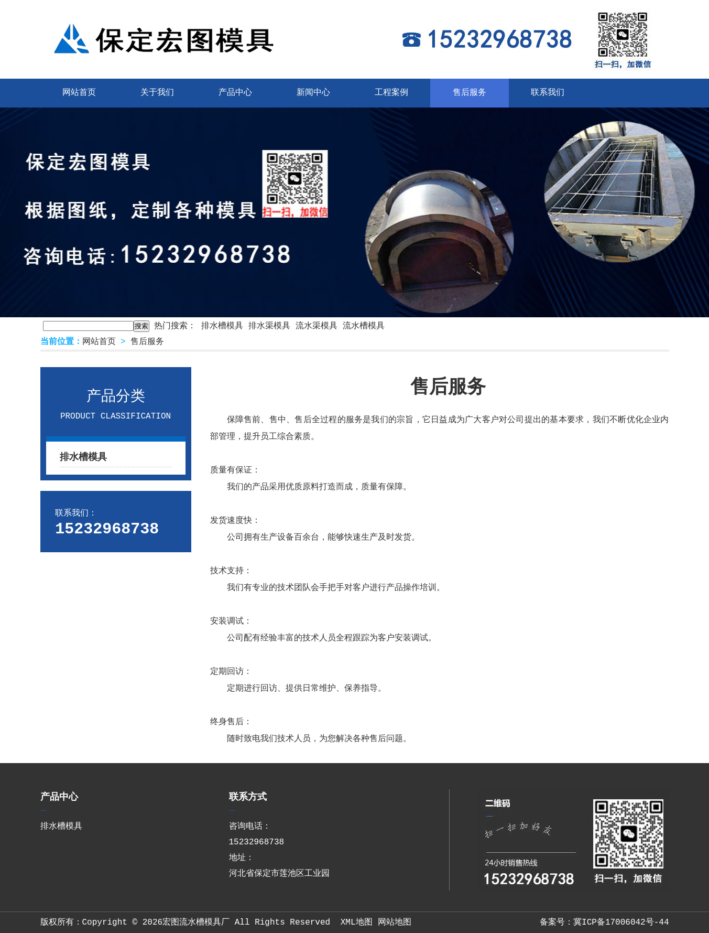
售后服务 (469, 93)
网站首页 (79, 93)
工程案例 (391, 93)
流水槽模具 (364, 326)
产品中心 (235, 93)
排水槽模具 (222, 326)
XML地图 (357, 922)
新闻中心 (313, 93)
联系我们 (547, 93)
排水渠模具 (269, 326)
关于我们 (157, 93)
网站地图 (394, 922)
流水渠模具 (316, 326)
